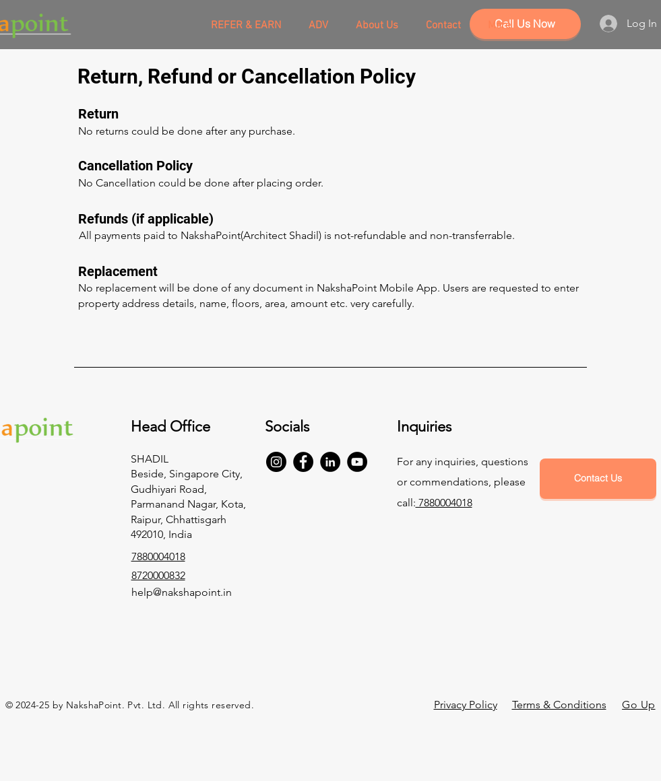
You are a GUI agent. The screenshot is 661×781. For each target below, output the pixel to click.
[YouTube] (357, 462)
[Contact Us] (598, 479)
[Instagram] (276, 462)
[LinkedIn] (330, 462)
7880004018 (444, 502)
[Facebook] (303, 462)
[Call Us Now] (525, 24)
